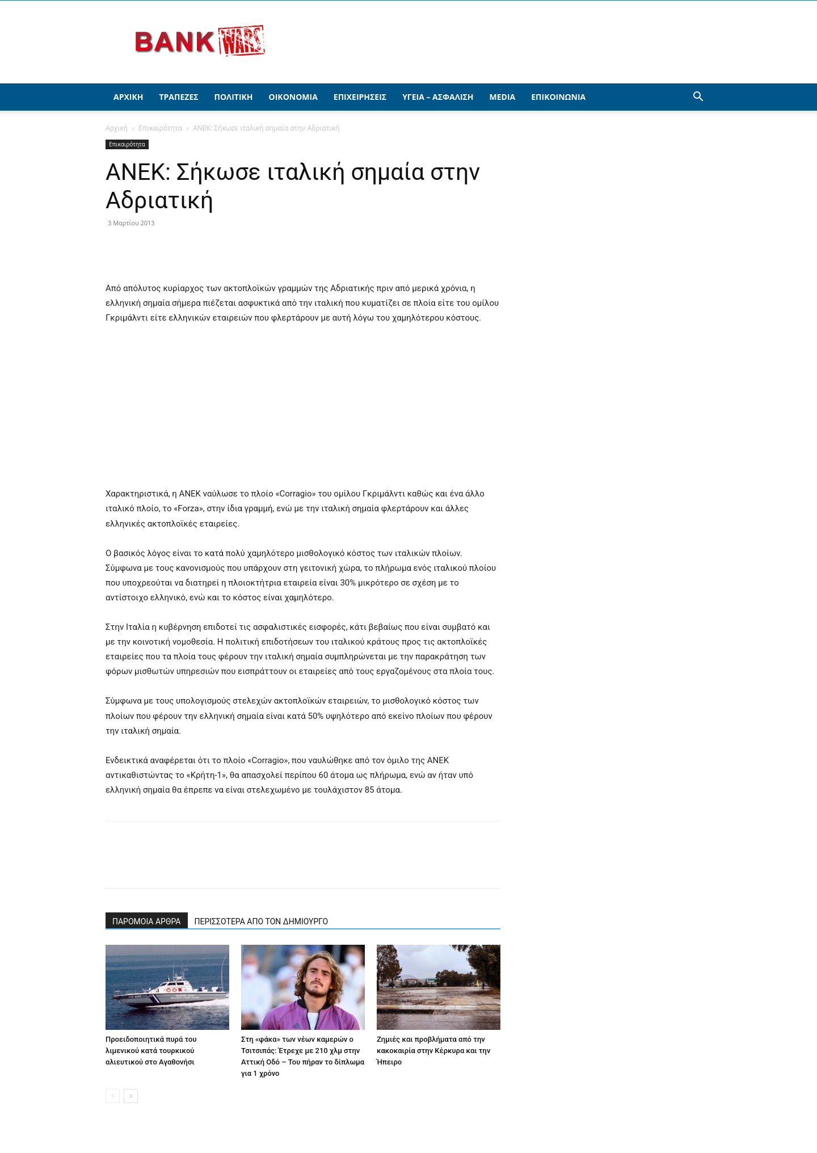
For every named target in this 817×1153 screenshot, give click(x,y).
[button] (697, 97)
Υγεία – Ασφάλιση (437, 96)
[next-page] (131, 1096)
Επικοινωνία (558, 96)
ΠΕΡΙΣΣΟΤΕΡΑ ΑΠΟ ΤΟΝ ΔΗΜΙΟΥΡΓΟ (262, 921)
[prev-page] (113, 1096)
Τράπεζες (178, 96)
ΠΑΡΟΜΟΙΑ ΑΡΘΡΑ (146, 921)
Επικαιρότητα (160, 128)
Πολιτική (233, 96)
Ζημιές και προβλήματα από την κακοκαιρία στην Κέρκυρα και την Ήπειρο (433, 1050)
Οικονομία (293, 96)
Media (503, 96)
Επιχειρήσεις (360, 96)
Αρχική (128, 96)
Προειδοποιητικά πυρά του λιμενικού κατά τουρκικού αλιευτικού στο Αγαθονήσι (151, 1050)
